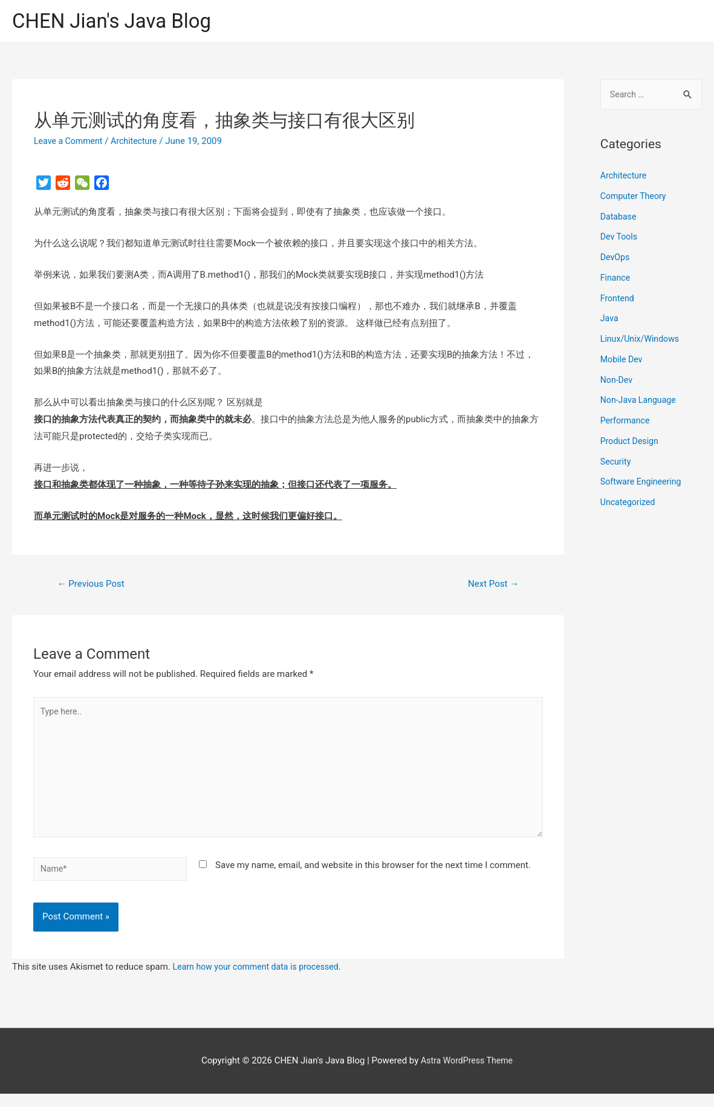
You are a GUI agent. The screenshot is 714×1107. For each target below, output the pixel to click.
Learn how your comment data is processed (261, 980)
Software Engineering (643, 484)
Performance (626, 423)
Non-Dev (617, 382)
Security (616, 464)
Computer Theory (635, 198)
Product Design (631, 443)
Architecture (139, 142)
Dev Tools (620, 239)
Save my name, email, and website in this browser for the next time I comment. (373, 876)
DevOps (615, 260)
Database (619, 219)
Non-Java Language (640, 402)
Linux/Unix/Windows (642, 341)
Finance (616, 280)
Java (610, 321)
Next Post (491, 586)
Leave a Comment (70, 142)
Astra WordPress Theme (467, 1074)
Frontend (618, 300)
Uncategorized (629, 505)
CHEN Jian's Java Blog (118, 21)
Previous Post (93, 586)
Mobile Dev (622, 361)
